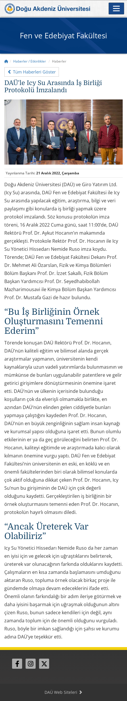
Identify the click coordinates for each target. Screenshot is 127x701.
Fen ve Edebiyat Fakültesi (63, 35)
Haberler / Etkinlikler (29, 61)
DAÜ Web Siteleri (63, 692)
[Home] (6, 61)
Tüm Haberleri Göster (31, 72)
